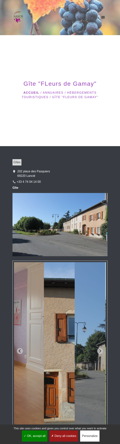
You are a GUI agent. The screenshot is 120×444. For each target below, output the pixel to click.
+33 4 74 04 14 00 (29, 181)
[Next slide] (100, 351)
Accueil (31, 92)
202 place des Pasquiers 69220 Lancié (33, 173)
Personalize (90, 435)
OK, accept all (34, 435)
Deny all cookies (63, 435)
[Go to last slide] (20, 351)
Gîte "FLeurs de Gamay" (75, 97)
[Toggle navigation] (103, 17)
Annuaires (53, 92)
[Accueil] (17, 17)
